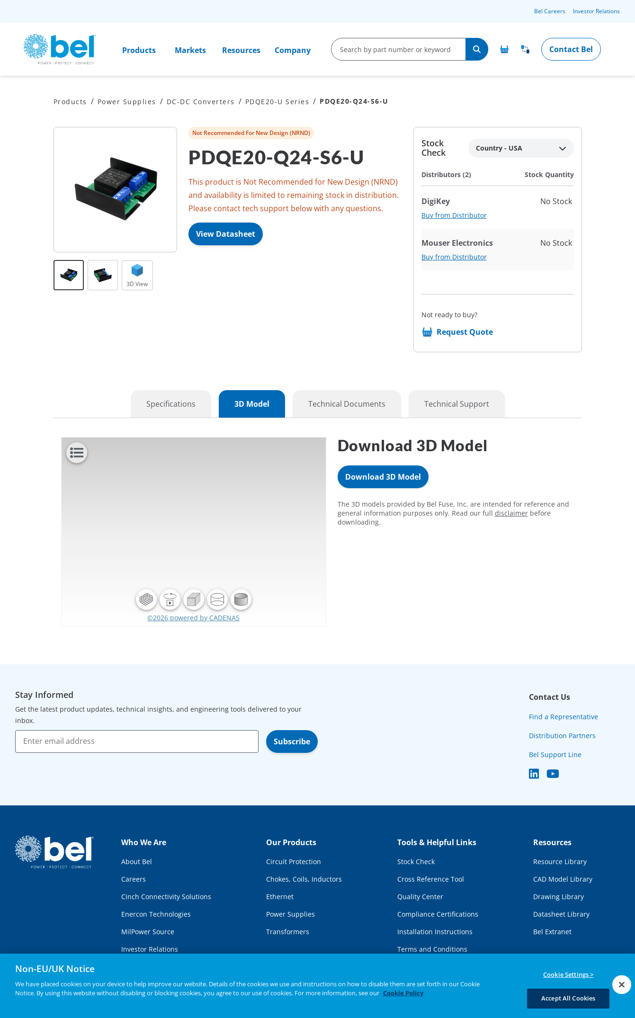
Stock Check (416, 861)
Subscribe (292, 741)
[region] (317, 986)
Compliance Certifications (437, 914)
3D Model (251, 404)
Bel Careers (549, 11)
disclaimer (511, 513)
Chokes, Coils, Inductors (304, 879)
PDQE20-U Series (277, 101)
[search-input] (398, 49)
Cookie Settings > (568, 974)
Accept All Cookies (568, 998)
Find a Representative (563, 716)
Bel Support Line (555, 754)
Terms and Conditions (432, 949)
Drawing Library (558, 896)
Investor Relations (596, 11)
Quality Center (420, 896)
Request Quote (465, 332)
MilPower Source (147, 931)
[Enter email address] (137, 741)
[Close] (621, 984)
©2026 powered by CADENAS (193, 617)
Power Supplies (127, 101)
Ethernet (280, 896)
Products (139, 50)
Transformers (287, 931)
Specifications (171, 404)
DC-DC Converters (201, 101)
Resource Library (560, 861)
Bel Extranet (552, 931)
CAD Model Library (562, 879)
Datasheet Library (561, 914)
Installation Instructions (435, 931)
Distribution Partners (562, 735)
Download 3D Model (383, 477)
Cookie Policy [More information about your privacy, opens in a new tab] (403, 993)
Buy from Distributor (454, 215)
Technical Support (456, 404)
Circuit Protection (293, 861)
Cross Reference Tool (430, 879)
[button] (146, 599)
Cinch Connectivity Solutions (166, 896)
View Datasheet (225, 234)
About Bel (136, 861)
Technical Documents (346, 404)
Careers (133, 879)
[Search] (476, 49)
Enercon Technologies (156, 914)
